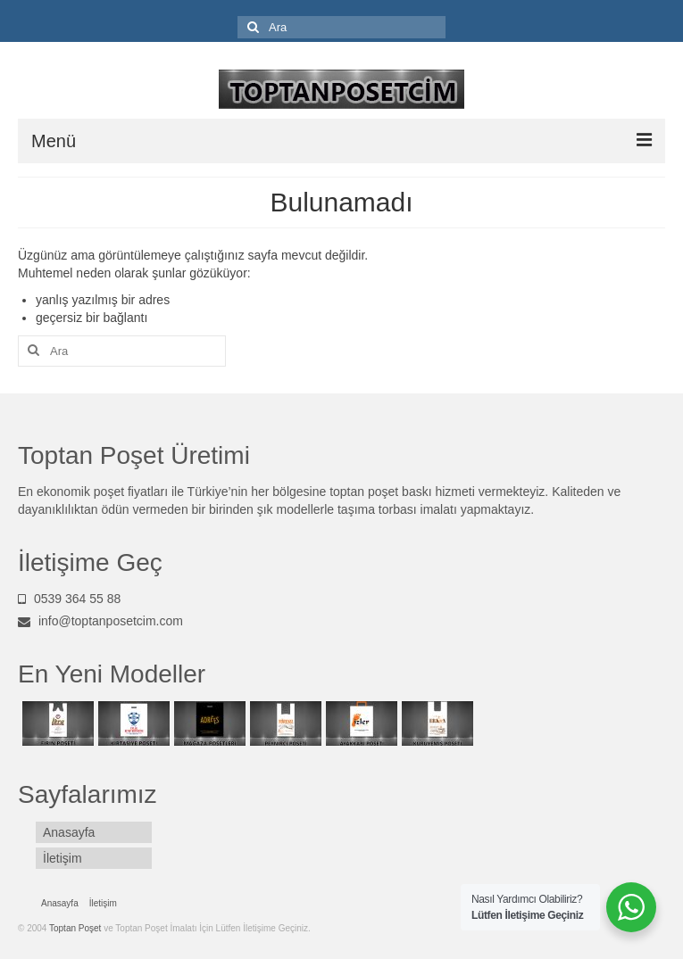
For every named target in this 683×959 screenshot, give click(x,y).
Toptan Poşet (76, 928)
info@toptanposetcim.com (100, 621)
